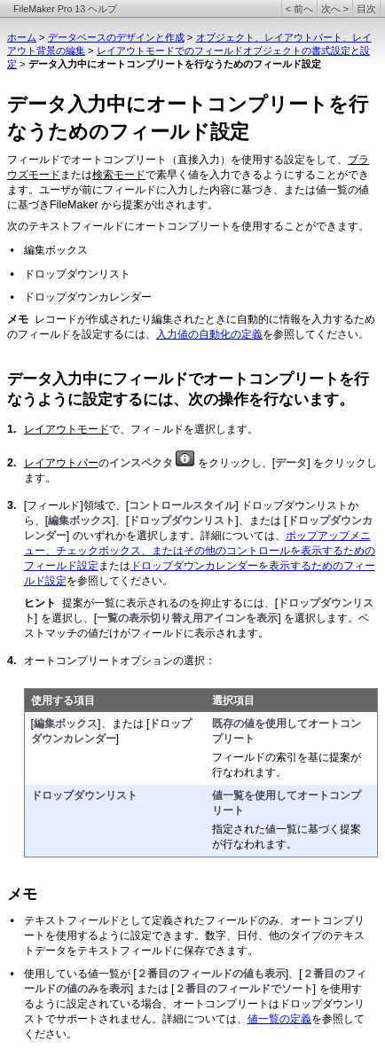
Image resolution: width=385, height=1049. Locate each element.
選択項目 (233, 700)
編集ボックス (56, 250)
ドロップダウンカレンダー (88, 297)
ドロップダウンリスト (77, 274)
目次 (366, 9)
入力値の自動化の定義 (209, 334)
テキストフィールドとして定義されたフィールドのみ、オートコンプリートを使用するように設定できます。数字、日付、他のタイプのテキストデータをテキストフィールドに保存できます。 (194, 935)
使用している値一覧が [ (80, 973)
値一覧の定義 (279, 1019)
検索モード (118, 174)
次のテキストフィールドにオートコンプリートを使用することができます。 (188, 226)
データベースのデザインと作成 (116, 37)
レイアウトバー (61, 463)
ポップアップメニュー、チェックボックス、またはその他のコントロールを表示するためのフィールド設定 (199, 550)
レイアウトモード (66, 429)
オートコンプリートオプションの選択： (120, 660)
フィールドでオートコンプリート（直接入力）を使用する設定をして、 (177, 159)
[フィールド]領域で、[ (76, 505)
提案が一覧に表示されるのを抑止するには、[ (170, 603)
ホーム (21, 37)
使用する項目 (63, 700)
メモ (22, 894)
